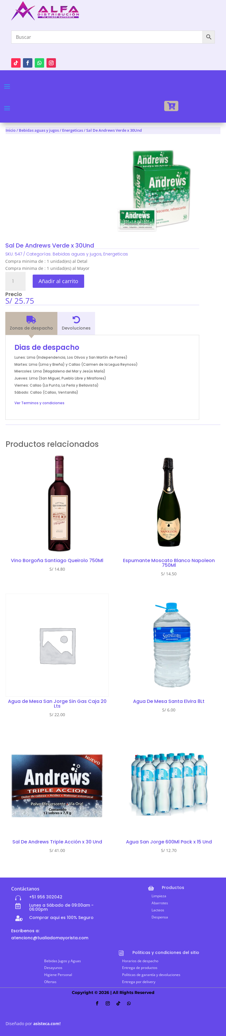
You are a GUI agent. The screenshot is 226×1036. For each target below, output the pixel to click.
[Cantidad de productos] (15, 281)
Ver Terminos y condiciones (39, 402)
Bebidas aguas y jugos (39, 130)
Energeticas (72, 130)
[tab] (31, 323)
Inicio (11, 130)
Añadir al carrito (58, 281)
